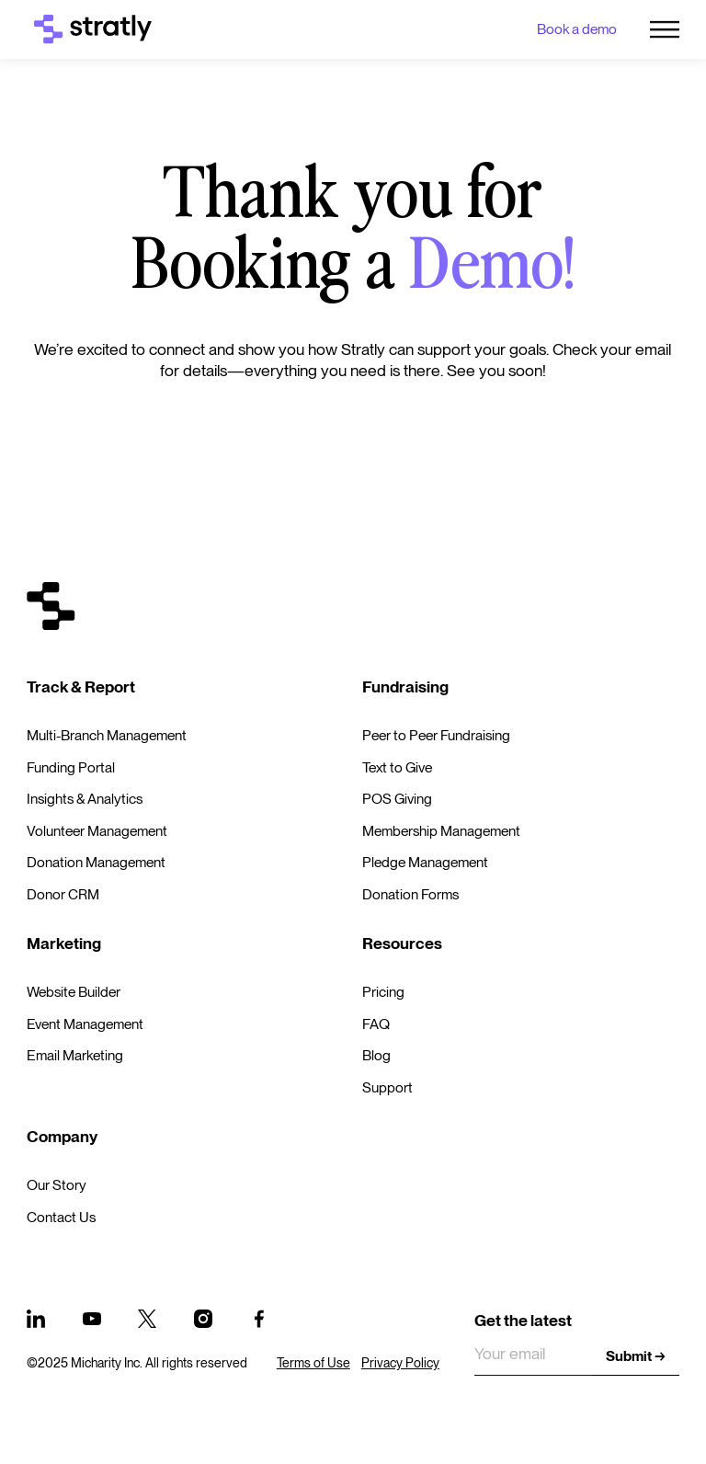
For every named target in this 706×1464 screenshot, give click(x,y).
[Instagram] (203, 1319)
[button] (664, 29)
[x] (147, 1319)
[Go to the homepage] (51, 606)
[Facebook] (259, 1319)
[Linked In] (36, 1319)
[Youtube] (92, 1319)
